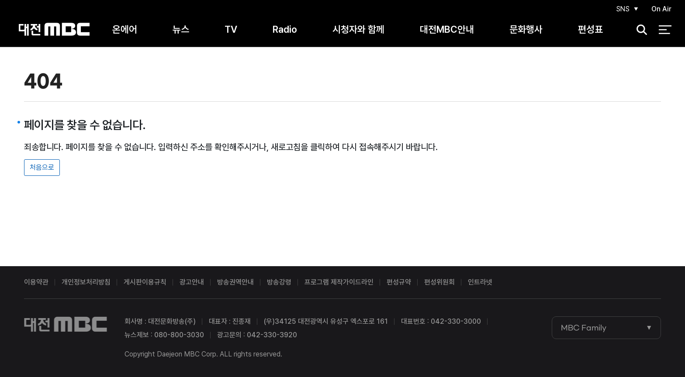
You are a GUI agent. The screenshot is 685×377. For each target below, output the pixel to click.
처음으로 (42, 167)
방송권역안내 (235, 282)
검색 (639, 30)
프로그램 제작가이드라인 (339, 282)
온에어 (124, 30)
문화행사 (526, 30)
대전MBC (54, 30)
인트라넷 (480, 282)
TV (231, 30)
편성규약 (399, 282)
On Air (661, 9)
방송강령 (279, 282)
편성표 (590, 30)
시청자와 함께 (358, 30)
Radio (285, 30)
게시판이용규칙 (145, 282)
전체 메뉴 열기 (665, 30)
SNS (622, 9)
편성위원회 (439, 282)
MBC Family (583, 327)
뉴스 (181, 30)
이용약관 (36, 282)
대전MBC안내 (447, 30)
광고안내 (192, 282)
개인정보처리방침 (86, 282)
